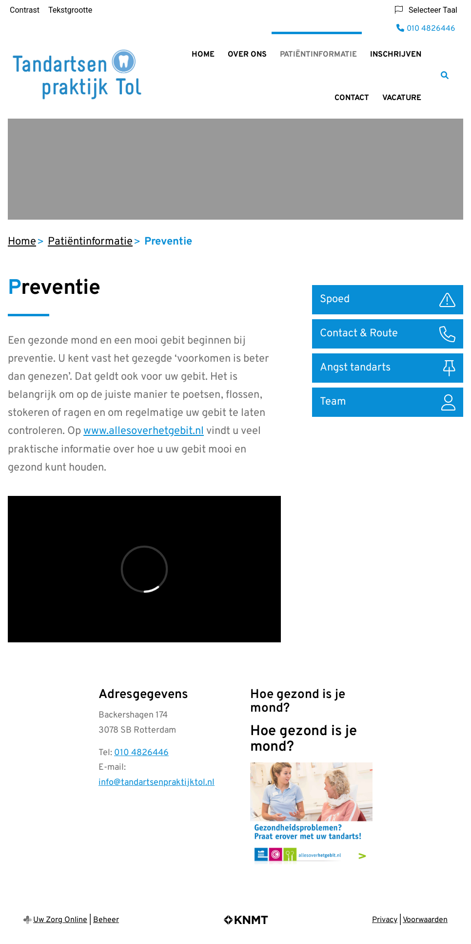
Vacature (401, 98)
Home (203, 55)
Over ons (247, 55)
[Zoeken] (444, 75)
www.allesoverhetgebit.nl (143, 431)
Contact (351, 98)
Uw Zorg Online (60, 920)
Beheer (106, 920)
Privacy (384, 920)
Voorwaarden (425, 920)
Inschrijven (395, 55)
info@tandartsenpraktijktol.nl (156, 782)
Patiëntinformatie (318, 55)
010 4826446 (141, 753)
